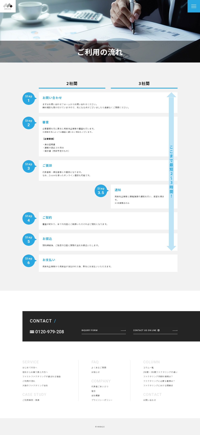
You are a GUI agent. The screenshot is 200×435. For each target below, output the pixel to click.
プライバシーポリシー (101, 416)
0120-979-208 (49, 348)
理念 (93, 407)
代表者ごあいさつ (99, 402)
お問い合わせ (149, 416)
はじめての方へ (29, 383)
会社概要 (95, 411)
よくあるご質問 (98, 383)
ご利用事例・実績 (31, 416)
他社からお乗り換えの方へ (35, 388)
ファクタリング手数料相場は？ (158, 392)
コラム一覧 (148, 383)
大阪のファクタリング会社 (35, 401)
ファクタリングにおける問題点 (158, 401)
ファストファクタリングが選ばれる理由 (41, 392)
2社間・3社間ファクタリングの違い (160, 388)
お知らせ (95, 388)
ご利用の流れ (28, 397)
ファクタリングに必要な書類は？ (159, 397)
